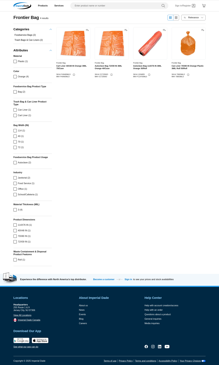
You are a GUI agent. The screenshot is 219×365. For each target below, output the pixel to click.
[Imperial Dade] (22, 5)
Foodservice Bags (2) (25, 35)
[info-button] (74, 75)
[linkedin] (159, 346)
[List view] (176, 17)
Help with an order (154, 310)
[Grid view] (170, 17)
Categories (32, 29)
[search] (163, 5)
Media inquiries (152, 323)
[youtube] (167, 346)
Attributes (32, 50)
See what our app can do (25, 347)
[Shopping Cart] (204, 5)
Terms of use (110, 361)
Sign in (128, 279)
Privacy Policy (126, 361)
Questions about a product (158, 314)
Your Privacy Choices (193, 361)
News (81, 310)
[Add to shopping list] (87, 30)
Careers (83, 323)
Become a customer (103, 279)
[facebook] (146, 346)
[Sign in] (185, 5)
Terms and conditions (145, 361)
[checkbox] (15, 61)
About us (83, 305)
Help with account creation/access (161, 305)
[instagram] (153, 346)
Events (82, 314)
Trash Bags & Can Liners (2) (29, 40)
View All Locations (22, 315)
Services (59, 5)
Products (43, 5)
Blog (81, 319)
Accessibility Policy (168, 361)
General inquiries (153, 319)
